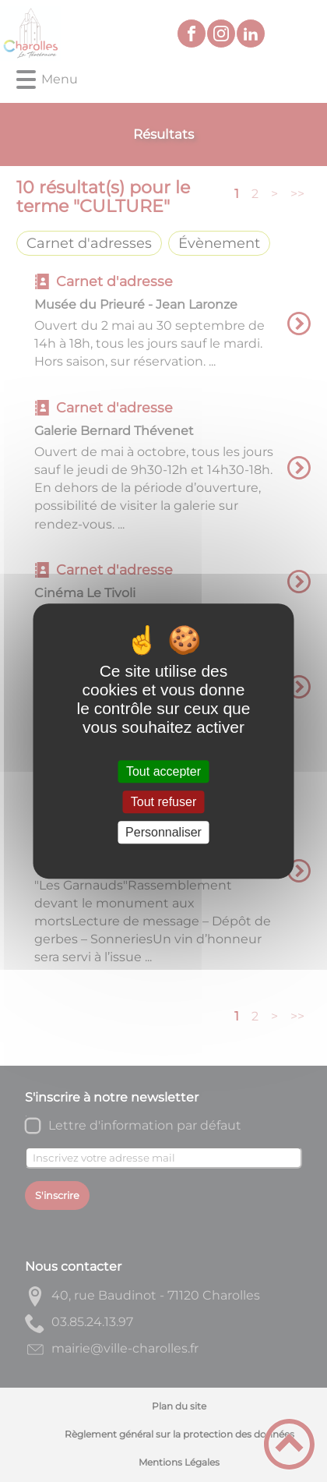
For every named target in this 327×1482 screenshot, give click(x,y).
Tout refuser (163, 801)
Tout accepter (163, 771)
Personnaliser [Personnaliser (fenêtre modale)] (163, 832)
